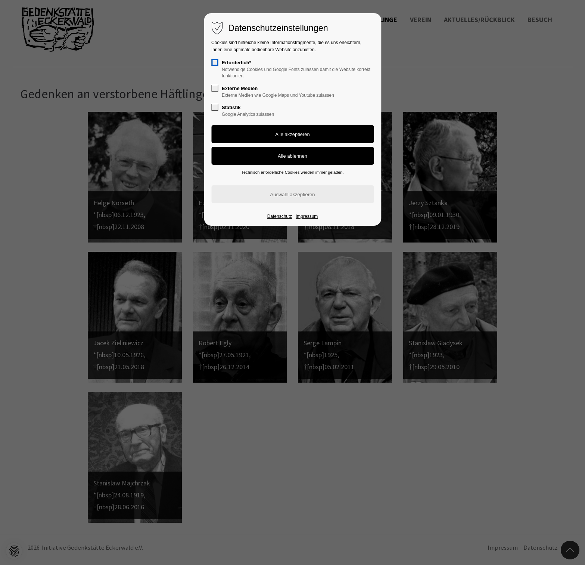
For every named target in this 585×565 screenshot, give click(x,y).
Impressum (307, 216)
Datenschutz (279, 216)
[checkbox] (214, 62)
